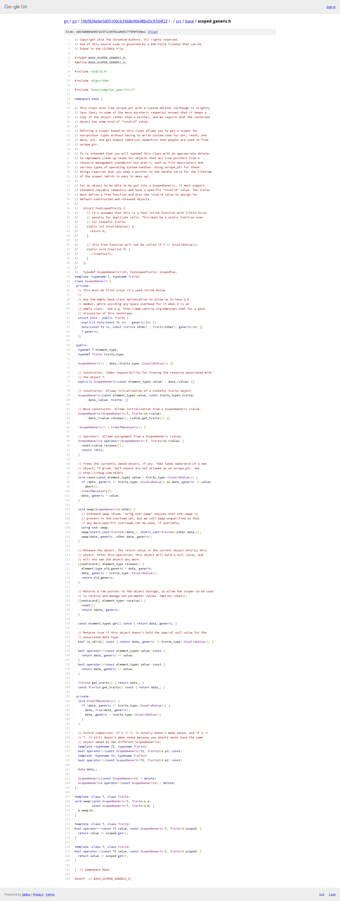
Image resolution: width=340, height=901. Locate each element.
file (152, 32)
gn (66, 21)
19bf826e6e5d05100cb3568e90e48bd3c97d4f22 (124, 21)
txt (321, 894)
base (189, 21)
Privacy (38, 894)
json (332, 894)
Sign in (331, 7)
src (178, 21)
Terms (50, 894)
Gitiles (26, 894)
